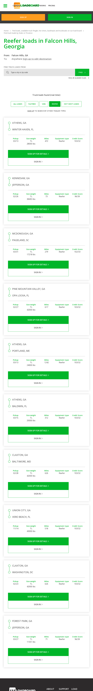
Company (50, 617)
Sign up (30, 111)
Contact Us (15, 686)
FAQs (61, 617)
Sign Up (23, 17)
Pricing (51, 5)
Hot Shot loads (71, 104)
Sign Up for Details (27, 154)
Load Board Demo (76, 632)
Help (60, 683)
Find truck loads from (15, 67)
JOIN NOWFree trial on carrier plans (74, 6)
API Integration (48, 683)
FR (36, 686)
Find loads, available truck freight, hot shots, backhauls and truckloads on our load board (47, 31)
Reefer (55, 104)
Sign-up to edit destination (37, 58)
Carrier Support (65, 621)
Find (81, 72)
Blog (48, 628)
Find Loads (75, 620)
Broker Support (65, 624)
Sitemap (27, 686)
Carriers (17, 5)
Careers (69, 683)
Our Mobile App (77, 627)
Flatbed (32, 104)
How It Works (39, 5)
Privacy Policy (32, 683)
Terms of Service (16, 683)
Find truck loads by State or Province (18, 33)
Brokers (27, 5)
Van (44, 104)
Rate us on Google (48, 686)
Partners (49, 621)
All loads (17, 104)
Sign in (70, 17)
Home (6, 31)
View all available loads (77, 78)
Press (48, 624)
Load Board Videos (63, 629)
